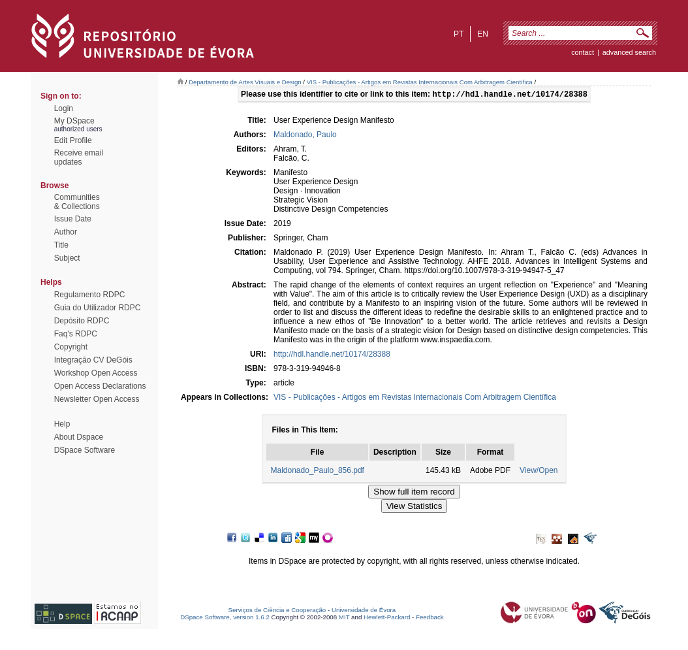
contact (582, 52)
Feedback (430, 618)
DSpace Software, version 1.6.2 (225, 618)
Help (62, 424)
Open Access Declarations (100, 386)
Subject (67, 258)
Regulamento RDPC (89, 294)
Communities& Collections (77, 202)
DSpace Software (84, 450)
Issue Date (72, 218)
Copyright (70, 346)
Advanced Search (629, 52)
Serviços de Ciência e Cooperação (277, 611)
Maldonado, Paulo (305, 135)
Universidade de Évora (364, 611)
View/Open (538, 471)
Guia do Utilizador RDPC (97, 307)
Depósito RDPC (82, 320)
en (482, 34)
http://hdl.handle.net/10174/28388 (332, 355)
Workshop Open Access (96, 373)
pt (458, 34)
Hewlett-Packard (387, 618)
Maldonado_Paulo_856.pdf (317, 471)
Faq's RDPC (75, 333)
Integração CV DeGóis (93, 360)
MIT (344, 618)
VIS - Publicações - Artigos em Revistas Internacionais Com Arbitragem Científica (420, 82)
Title (61, 245)
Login (63, 108)
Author (65, 231)
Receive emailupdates (78, 157)
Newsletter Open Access (97, 399)
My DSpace (74, 120)
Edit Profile (73, 140)
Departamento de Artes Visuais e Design (245, 82)
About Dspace (78, 437)
